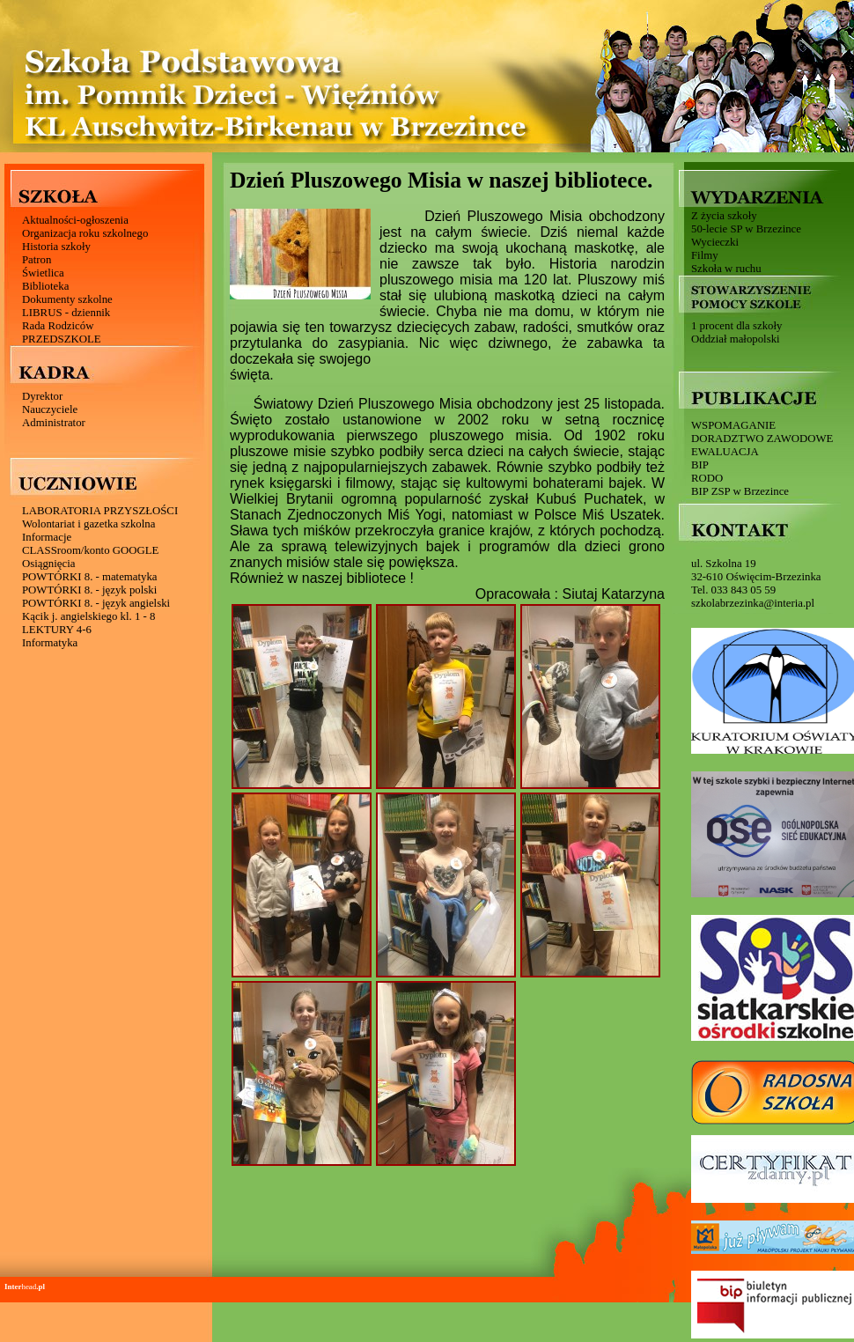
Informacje (46, 537)
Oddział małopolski (735, 339)
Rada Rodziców (57, 326)
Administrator (53, 423)
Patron (36, 260)
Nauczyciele (49, 409)
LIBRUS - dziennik (66, 312)
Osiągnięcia (48, 563)
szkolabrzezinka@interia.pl (752, 603)
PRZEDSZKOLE (61, 339)
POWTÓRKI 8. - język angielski (96, 603)
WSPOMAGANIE (733, 425)
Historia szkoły (56, 246)
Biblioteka (45, 286)
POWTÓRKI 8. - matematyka (90, 577)
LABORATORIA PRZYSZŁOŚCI (100, 511)
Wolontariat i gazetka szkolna (88, 524)
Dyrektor (42, 396)
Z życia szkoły (724, 216)
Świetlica (43, 273)
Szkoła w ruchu (726, 268)
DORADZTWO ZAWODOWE (762, 438)
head (24, 1286)
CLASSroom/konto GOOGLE (90, 550)
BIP (700, 465)
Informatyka (49, 643)
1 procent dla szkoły (736, 326)
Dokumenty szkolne (67, 299)
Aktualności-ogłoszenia (75, 220)
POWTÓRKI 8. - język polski (89, 590)
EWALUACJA (725, 452)
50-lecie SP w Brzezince (746, 229)
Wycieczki (715, 242)
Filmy (704, 255)
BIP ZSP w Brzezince (740, 491)
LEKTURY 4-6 (57, 629)
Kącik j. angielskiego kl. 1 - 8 (88, 616)
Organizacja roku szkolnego (85, 233)
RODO (707, 478)
